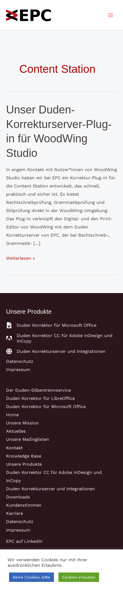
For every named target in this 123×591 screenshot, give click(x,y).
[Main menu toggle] (110, 15)
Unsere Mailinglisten (27, 439)
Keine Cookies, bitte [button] (31, 577)
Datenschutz (19, 361)
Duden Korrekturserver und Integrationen (50, 488)
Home (12, 414)
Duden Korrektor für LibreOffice (40, 398)
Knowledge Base (23, 456)
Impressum (18, 369)
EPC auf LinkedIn (24, 541)
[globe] (55, 351)
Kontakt (14, 448)
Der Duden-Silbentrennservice (38, 390)
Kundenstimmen (24, 505)
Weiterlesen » (20, 258)
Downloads (18, 497)
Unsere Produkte (24, 464)
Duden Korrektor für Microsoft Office (46, 406)
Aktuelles (16, 431)
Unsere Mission (22, 423)
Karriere (14, 513)
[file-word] (51, 325)
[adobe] (61, 338)
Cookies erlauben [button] (78, 577)
